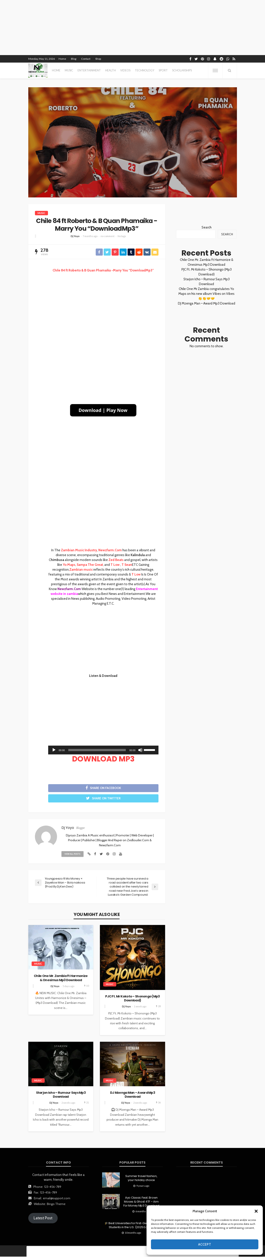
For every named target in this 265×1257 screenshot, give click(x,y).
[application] (103, 750)
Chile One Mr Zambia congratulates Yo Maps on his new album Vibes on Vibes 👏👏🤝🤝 (206, 294)
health (110, 70)
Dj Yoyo (75, 236)
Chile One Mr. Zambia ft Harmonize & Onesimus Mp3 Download (61, 978)
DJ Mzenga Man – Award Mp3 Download (132, 1095)
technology (144, 70)
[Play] (54, 750)
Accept (204, 1244)
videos (125, 70)
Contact (85, 58)
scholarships (182, 70)
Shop (98, 58)
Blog (73, 58)
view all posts (72, 854)
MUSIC (69, 70)
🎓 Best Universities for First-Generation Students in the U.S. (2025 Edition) (131, 1226)
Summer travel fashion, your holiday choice (141, 1179)
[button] (256, 1211)
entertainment (89, 70)
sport (163, 70)
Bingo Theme (56, 1204)
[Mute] (140, 750)
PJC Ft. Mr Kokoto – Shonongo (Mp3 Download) (132, 999)
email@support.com (56, 1199)
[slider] (97, 750)
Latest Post (43, 1218)
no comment (107, 236)
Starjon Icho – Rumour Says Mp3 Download (61, 1095)
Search (207, 227)
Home (62, 58)
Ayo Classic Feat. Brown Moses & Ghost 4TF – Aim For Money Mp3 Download (141, 1202)
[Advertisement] (103, 307)
